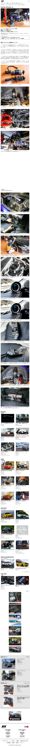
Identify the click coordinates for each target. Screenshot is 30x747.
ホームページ (18, 38)
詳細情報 (22, 38)
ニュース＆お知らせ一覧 (25, 571)
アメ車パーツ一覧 (26, 683)
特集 (3, 4)
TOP (1, 4)
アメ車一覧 (27, 656)
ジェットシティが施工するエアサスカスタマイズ (11, 4)
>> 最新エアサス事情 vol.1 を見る (6, 190)
